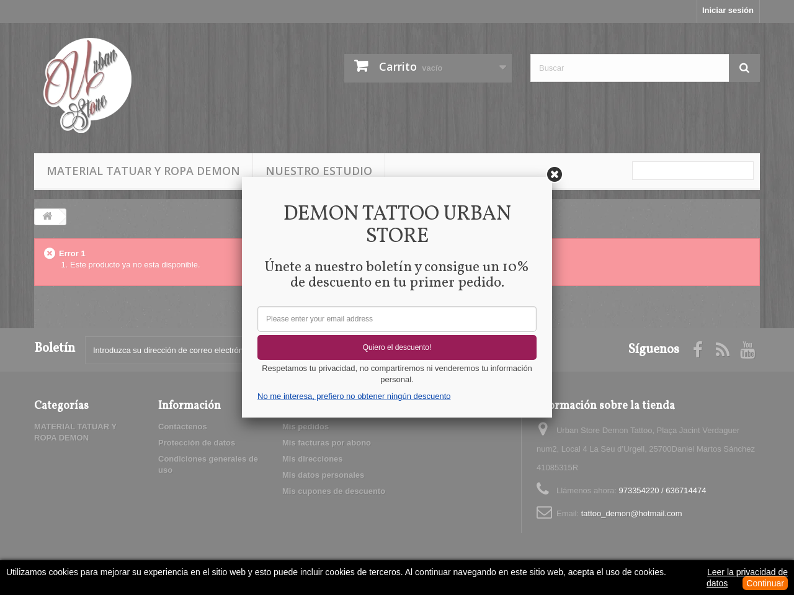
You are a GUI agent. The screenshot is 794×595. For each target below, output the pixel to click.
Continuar (765, 583)
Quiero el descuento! (397, 347)
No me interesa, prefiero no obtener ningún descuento (353, 396)
